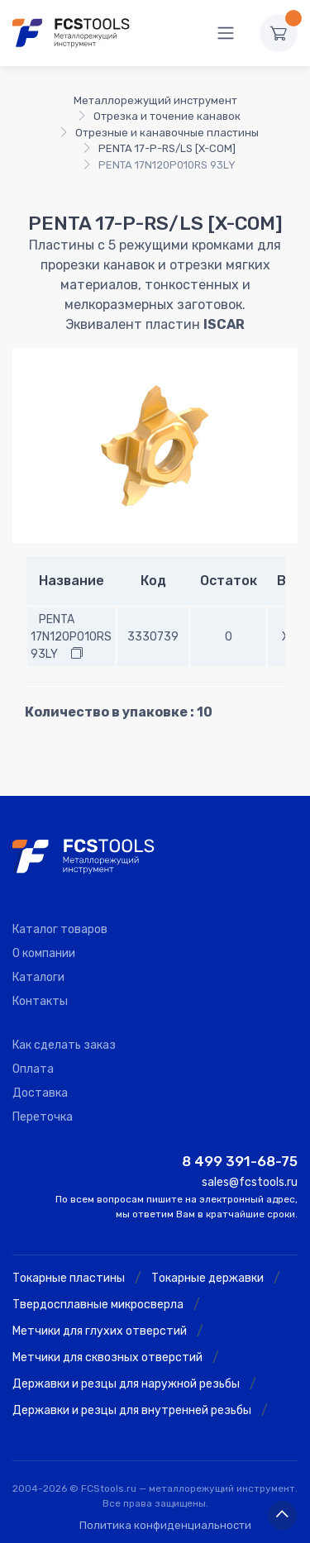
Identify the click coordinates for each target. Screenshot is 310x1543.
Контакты (40, 1001)
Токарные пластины (68, 1278)
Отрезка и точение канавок (167, 116)
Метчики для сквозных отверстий (107, 1357)
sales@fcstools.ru (250, 1182)
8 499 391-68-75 (240, 1161)
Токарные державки (207, 1278)
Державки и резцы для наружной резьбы (126, 1384)
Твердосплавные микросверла (98, 1305)
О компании (43, 953)
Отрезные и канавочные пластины (167, 132)
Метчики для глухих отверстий (99, 1331)
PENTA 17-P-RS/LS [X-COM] (167, 148)
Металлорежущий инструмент (155, 100)
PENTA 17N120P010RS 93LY (71, 636)
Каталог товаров (59, 929)
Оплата (33, 1069)
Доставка (40, 1093)
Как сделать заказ (64, 1045)
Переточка (42, 1117)
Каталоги (38, 977)
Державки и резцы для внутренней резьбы (131, 1410)
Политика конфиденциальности (165, 1525)
